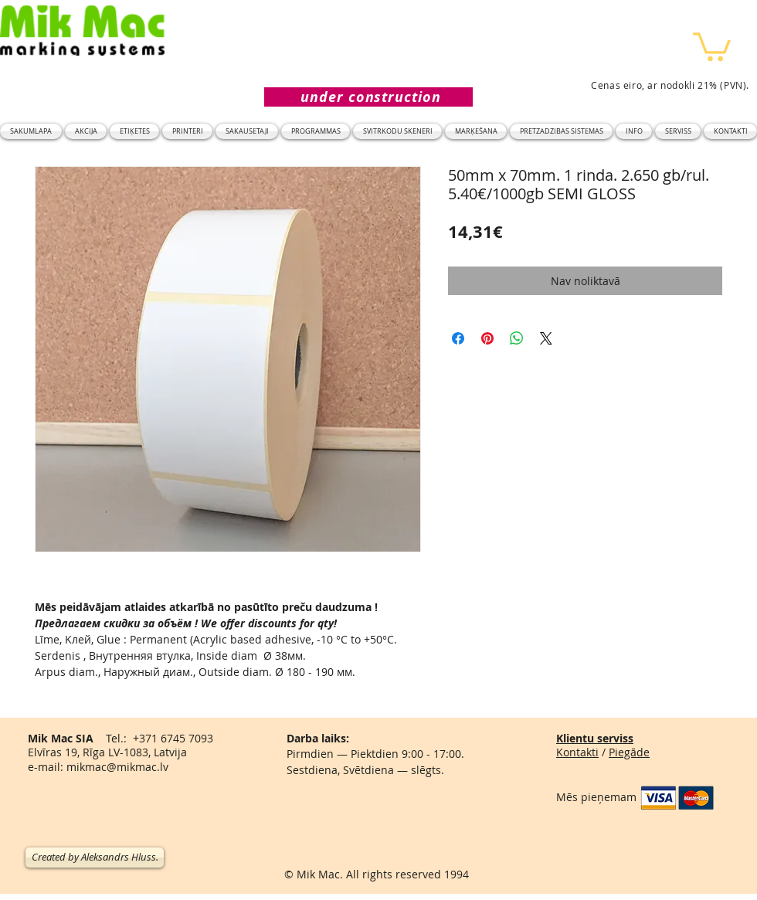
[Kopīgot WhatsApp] (516, 338)
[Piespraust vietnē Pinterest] (487, 338)
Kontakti (577, 752)
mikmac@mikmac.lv (117, 766)
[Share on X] (546, 338)
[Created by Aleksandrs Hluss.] (94, 857)
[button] (712, 45)
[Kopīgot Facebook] (458, 338)
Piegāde (629, 752)
